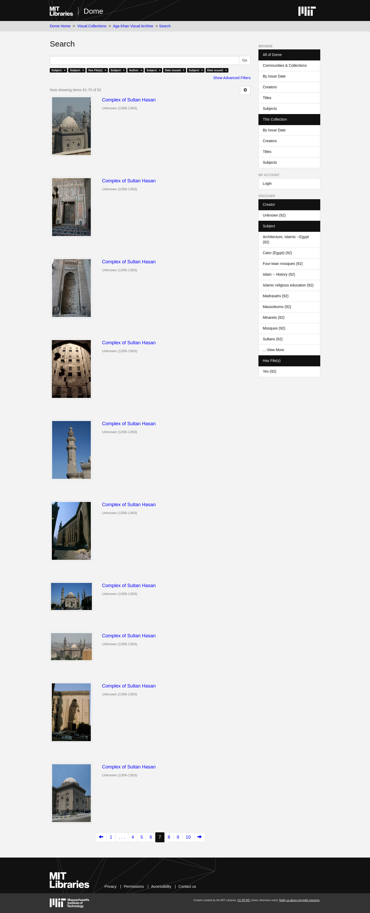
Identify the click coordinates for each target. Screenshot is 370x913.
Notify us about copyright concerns (299, 900)
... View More (273, 350)
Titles (267, 98)
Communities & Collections (285, 65)
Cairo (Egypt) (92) (277, 253)
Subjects (270, 108)
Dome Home (60, 26)
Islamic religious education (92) (288, 285)
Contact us (187, 886)
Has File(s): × (97, 70)
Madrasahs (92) (275, 296)
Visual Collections (91, 26)
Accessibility (161, 886)
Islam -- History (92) (279, 274)
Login (267, 183)
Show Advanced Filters (232, 78)
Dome (93, 11)
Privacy (110, 886)
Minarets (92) (273, 317)
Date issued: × (174, 70)
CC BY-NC (244, 900)
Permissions (134, 886)
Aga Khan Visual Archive (133, 26)
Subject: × (59, 70)
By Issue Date (274, 76)
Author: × (135, 70)
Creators (270, 87)
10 (188, 837)
